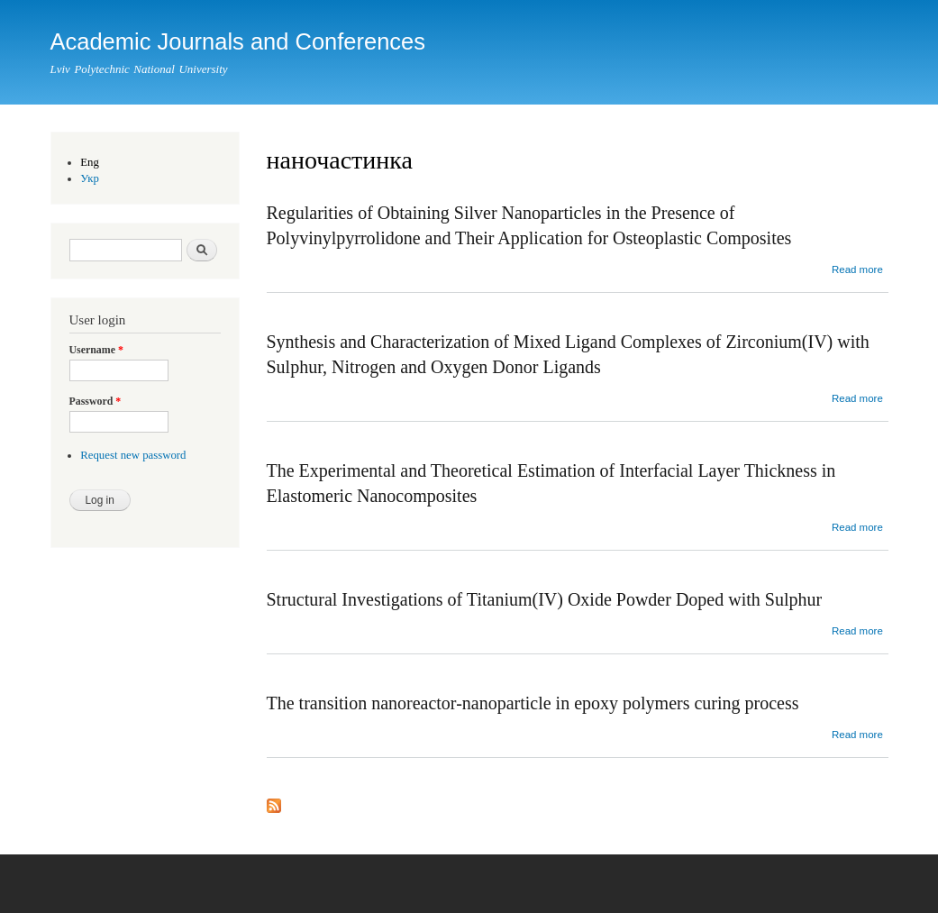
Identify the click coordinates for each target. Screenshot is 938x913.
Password (95, 401)
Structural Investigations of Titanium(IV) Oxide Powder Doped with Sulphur (545, 599)
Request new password (133, 455)
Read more (857, 269)
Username (96, 349)
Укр (89, 178)
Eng (89, 162)
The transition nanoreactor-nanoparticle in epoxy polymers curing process (533, 703)
